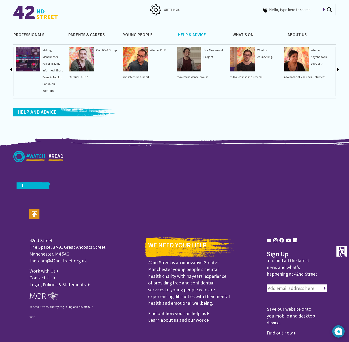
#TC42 (84, 76)
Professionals (28, 34)
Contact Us (41, 278)
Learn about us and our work (178, 320)
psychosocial (292, 76)
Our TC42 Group (106, 50)
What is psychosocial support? (319, 56)
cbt (125, 76)
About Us (297, 34)
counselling (245, 76)
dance (194, 76)
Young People (138, 34)
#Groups (74, 76)
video (233, 76)
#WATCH (35, 157)
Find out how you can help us (178, 313)
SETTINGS (165, 9)
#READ (56, 157)
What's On (243, 34)
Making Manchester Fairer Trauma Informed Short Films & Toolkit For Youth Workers (53, 70)
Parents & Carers (86, 34)
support (144, 76)
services (257, 76)
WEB (32, 317)
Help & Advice (192, 34)
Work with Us (44, 271)
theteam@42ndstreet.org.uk (58, 261)
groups (204, 76)
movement (183, 76)
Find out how (281, 333)
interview (133, 76)
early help (307, 76)
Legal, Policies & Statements (60, 285)
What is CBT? (158, 50)
